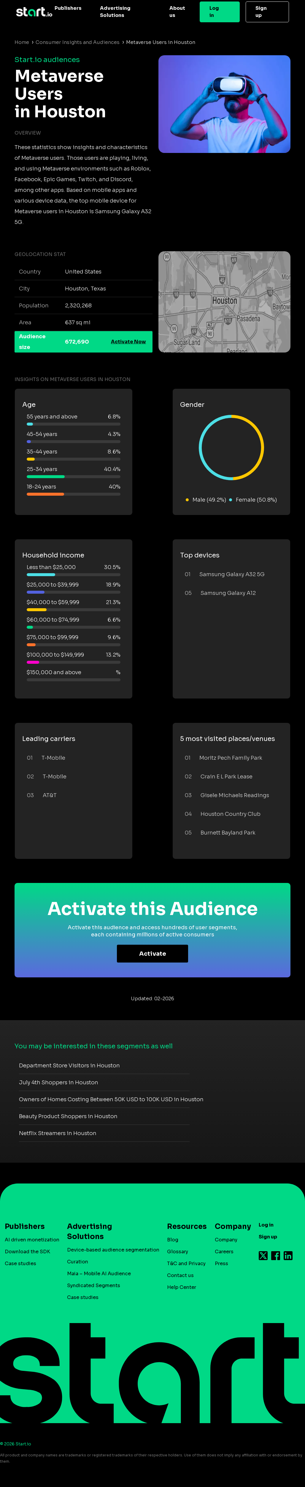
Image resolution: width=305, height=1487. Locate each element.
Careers (224, 1252)
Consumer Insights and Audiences (78, 42)
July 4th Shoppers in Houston (58, 1082)
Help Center (181, 1287)
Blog (172, 1240)
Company (230, 1226)
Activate (152, 953)
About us (177, 11)
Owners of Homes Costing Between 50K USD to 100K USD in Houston (111, 1099)
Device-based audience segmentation (113, 1250)
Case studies (20, 1263)
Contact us (180, 1275)
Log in (214, 11)
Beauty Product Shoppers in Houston (68, 1116)
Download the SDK (27, 1252)
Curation (77, 1262)
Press (221, 1263)
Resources (184, 1226)
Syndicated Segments (93, 1285)
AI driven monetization (32, 1240)
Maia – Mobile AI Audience (99, 1273)
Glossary (177, 1252)
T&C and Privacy (186, 1263)
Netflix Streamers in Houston (57, 1133)
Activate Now (128, 342)
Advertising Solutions (115, 11)
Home (22, 42)
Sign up (261, 11)
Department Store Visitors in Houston (69, 1065)
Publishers (68, 8)
